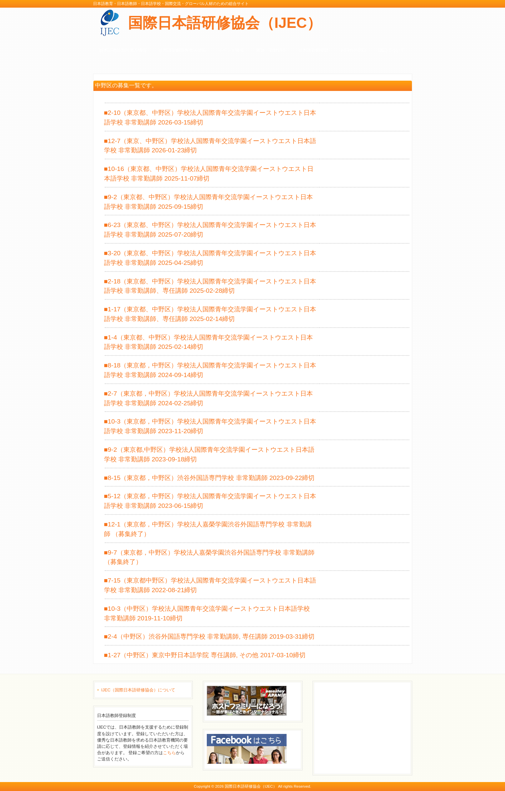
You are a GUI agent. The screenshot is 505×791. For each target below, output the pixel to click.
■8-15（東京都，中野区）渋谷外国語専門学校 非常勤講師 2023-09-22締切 (209, 477)
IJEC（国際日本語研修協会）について (138, 689)
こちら (169, 752)
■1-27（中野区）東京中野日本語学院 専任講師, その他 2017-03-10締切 (205, 655)
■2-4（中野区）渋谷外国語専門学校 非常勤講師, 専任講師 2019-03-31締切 (209, 636)
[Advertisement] (366, 727)
